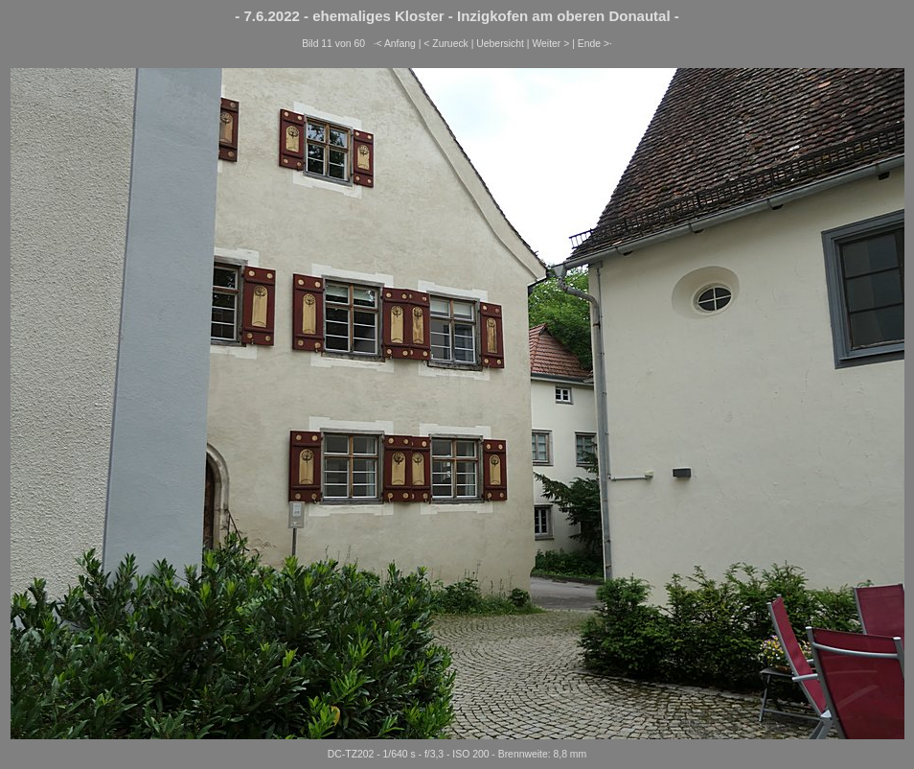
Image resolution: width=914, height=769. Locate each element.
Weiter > (550, 43)
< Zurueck (445, 43)
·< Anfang (395, 43)
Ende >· (595, 43)
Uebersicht (500, 43)
